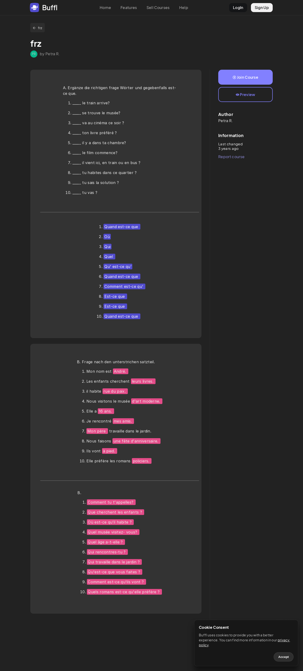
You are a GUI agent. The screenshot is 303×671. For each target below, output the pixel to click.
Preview (245, 94)
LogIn (238, 7)
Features (128, 7)
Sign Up (262, 7)
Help (183, 7)
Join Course (245, 77)
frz (37, 27)
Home (105, 7)
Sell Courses (158, 7)
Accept (283, 657)
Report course (231, 156)
